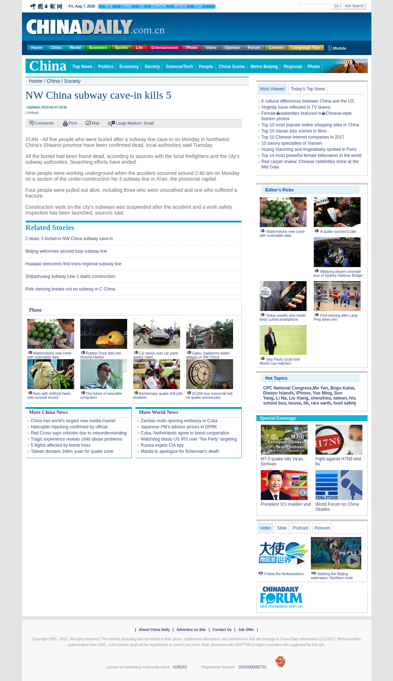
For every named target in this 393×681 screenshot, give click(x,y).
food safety (344, 403)
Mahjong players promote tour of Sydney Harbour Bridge (338, 274)
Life (139, 47)
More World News (158, 412)
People (206, 66)
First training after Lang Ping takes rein (336, 317)
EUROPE (158, 6)
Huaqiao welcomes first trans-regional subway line (74, 263)
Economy (129, 66)
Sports (121, 47)
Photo (191, 47)
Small (149, 123)
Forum (254, 47)
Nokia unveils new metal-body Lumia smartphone (283, 317)
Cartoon (276, 47)
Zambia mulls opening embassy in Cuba (179, 420)
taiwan (340, 398)
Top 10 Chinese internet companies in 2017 (303, 137)
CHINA (126, 6)
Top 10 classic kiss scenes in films (294, 131)
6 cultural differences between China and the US (308, 101)
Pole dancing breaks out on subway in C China (70, 289)
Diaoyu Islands (278, 393)
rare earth (321, 403)
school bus (274, 403)
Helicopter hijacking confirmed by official (69, 426)
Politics (106, 66)
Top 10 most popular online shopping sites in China (310, 124)
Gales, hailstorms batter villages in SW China (208, 355)
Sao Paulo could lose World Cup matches (280, 361)
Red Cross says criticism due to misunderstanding (79, 433)
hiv (352, 398)
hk (306, 403)
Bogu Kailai (342, 388)
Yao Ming (322, 393)
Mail (95, 123)
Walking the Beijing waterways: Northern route (332, 576)
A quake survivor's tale (338, 232)
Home (37, 47)
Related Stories (50, 227)
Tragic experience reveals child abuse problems (76, 439)
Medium (135, 123)
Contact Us (222, 630)
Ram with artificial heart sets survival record (49, 396)
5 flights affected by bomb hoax (61, 445)
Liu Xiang (298, 398)
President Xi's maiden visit (286, 504)
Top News (82, 66)
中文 (109, 6)
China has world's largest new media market (73, 420)
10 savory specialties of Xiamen (292, 143)
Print (73, 123)
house (295, 403)
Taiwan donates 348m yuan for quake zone (72, 451)
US (141, 6)
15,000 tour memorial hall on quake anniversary (209, 396)
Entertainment (164, 47)
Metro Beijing (264, 66)
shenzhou (321, 398)
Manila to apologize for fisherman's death (180, 451)
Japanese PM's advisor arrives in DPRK (179, 426)
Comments (44, 123)
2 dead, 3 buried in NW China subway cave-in (69, 238)
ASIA (198, 6)
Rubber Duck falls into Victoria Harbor (100, 355)
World (75, 47)
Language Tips (306, 47)
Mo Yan (320, 388)
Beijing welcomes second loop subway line (66, 251)
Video (211, 47)
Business (98, 47)
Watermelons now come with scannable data (49, 355)
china (48, 66)
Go (336, 6)
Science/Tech (179, 66)
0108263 (180, 667)
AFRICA (180, 6)
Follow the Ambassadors (284, 574)
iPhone (303, 393)
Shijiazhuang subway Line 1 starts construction (70, 276)
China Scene (232, 66)
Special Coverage (278, 418)
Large (121, 123)
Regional (292, 66)
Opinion (232, 47)
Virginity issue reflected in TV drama (296, 107)
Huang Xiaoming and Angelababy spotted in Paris (309, 149)
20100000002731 (252, 667)
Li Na (281, 398)
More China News (48, 412)
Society (152, 66)
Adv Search (354, 6)
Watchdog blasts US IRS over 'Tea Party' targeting (189, 439)
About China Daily (154, 630)
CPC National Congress (287, 388)
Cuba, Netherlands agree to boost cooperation (185, 433)
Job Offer (246, 630)
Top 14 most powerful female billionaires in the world (312, 155)
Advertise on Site (191, 630)
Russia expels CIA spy (162, 445)
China (56, 47)
